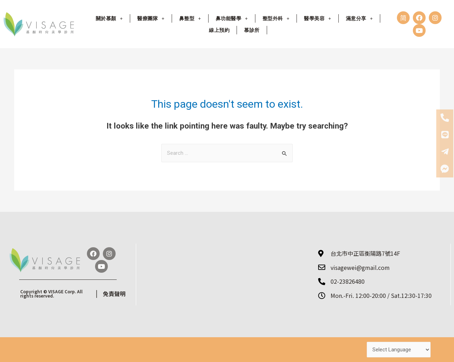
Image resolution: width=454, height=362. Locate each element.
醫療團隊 (150, 18)
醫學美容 (317, 18)
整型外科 (275, 18)
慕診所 (252, 30)
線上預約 (219, 30)
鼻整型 (190, 18)
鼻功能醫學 (232, 18)
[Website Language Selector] (399, 350)
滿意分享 (359, 18)
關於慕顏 (109, 18)
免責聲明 (114, 293)
